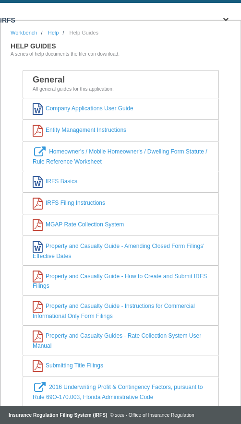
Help (53, 32)
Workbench (24, 32)
